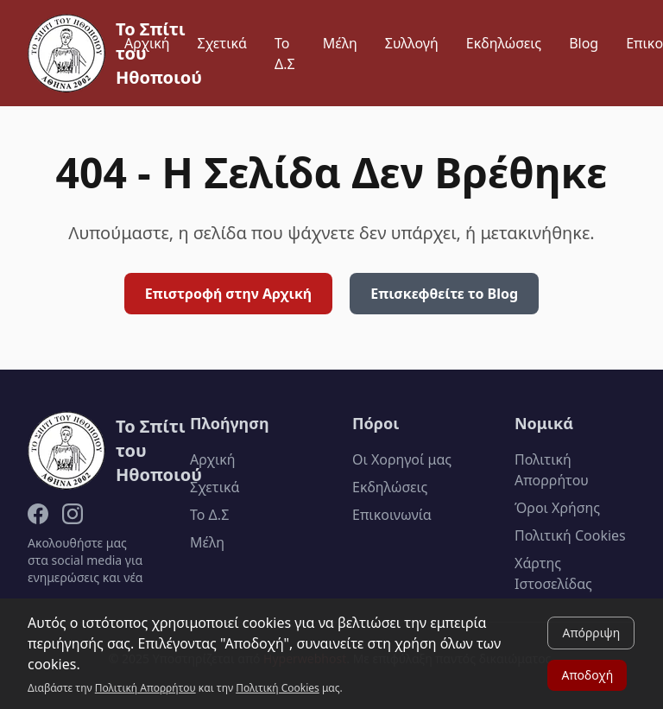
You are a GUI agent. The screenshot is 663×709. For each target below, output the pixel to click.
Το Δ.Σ (285, 53)
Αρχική (147, 43)
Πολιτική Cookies (570, 535)
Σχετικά (223, 43)
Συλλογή (412, 43)
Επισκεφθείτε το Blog (444, 293)
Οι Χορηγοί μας (401, 459)
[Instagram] (72, 513)
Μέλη (340, 43)
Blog (583, 43)
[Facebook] (38, 513)
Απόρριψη (591, 632)
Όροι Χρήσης (557, 507)
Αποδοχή (587, 675)
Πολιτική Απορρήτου (145, 688)
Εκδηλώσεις (503, 43)
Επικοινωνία (392, 514)
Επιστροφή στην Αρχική (228, 293)
